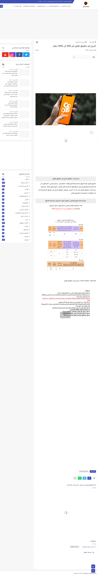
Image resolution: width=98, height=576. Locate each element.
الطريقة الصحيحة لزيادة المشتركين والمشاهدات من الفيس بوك (10, 73)
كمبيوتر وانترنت (15, 233)
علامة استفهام (15, 223)
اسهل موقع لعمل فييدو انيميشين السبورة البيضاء (10, 125)
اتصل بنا (40, 1)
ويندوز (15, 236)
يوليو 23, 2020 (13, 122)
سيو (15, 219)
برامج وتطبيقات (41, 6)
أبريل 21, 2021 (12, 131)
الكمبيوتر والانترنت (54, 6)
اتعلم (15, 179)
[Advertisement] (49, 24)
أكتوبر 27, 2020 (12, 80)
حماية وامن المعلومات (15, 213)
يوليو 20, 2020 (13, 111)
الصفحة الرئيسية (67, 1)
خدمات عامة (15, 216)
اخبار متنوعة (15, 183)
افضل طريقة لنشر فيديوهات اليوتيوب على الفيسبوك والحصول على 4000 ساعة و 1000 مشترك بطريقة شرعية (10, 84)
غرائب (15, 226)
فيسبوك (15, 229)
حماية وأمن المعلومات (29, 6)
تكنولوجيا (15, 203)
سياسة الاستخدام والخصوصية (55, 1)
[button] (89, 478)
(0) (37, 50)
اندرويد (15, 193)
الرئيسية (93, 42)
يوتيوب (15, 240)
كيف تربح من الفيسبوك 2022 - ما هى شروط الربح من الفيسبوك (11, 94)
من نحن (45, 1)
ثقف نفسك (18, 6)
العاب (15, 189)
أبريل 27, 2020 (12, 69)
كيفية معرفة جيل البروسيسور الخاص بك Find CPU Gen (11, 105)
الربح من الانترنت (66, 6)
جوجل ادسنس (15, 209)
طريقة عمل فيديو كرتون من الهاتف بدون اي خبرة (10, 134)
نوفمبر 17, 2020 (12, 90)
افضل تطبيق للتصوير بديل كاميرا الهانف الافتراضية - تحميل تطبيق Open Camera (10, 115)
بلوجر (15, 199)
